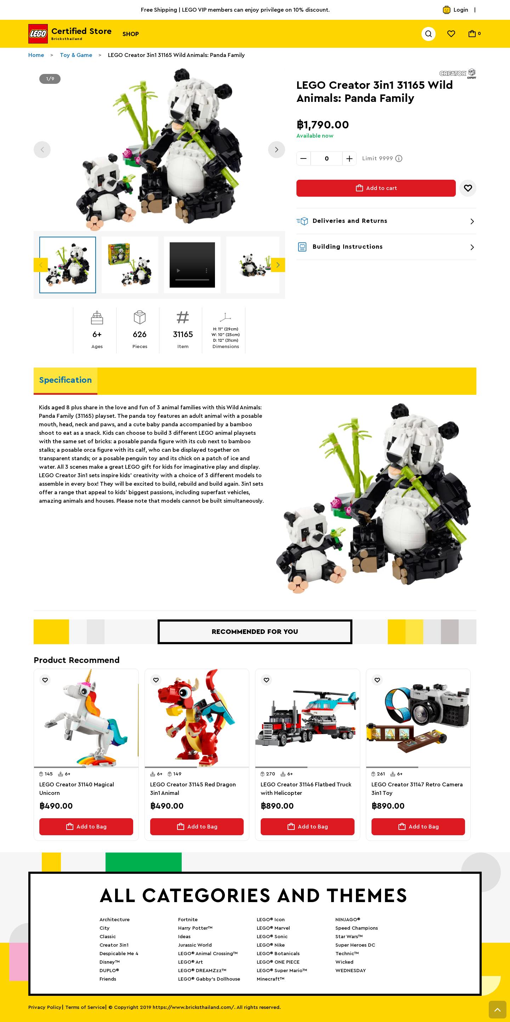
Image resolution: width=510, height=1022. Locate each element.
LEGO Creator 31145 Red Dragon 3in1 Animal (193, 789)
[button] (60, 767)
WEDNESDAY (350, 970)
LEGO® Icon (271, 919)
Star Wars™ (349, 936)
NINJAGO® (347, 919)
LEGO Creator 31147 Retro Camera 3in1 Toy (417, 789)
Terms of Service (85, 1007)
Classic (108, 936)
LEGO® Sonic (272, 936)
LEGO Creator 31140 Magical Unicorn (76, 789)
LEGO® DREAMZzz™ (202, 970)
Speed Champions (356, 928)
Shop (131, 34)
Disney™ (110, 962)
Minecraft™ (270, 979)
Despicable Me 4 (119, 953)
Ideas (184, 936)
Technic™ (347, 953)
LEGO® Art (190, 962)
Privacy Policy (45, 1007)
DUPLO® (109, 970)
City (105, 928)
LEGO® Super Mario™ (282, 970)
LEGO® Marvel (273, 928)
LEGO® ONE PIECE (278, 962)
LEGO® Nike (271, 945)
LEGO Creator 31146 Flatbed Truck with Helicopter (306, 789)
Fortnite (188, 919)
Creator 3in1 (114, 945)
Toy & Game (76, 55)
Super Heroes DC (355, 945)
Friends (108, 979)
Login (455, 10)
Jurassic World (195, 945)
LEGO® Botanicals (278, 953)
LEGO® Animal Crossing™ (208, 953)
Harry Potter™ (195, 928)
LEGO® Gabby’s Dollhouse (209, 979)
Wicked (344, 962)
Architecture (115, 919)
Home (36, 55)
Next (276, 149)
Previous (42, 149)
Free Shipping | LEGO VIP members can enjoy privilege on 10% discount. (235, 10)
